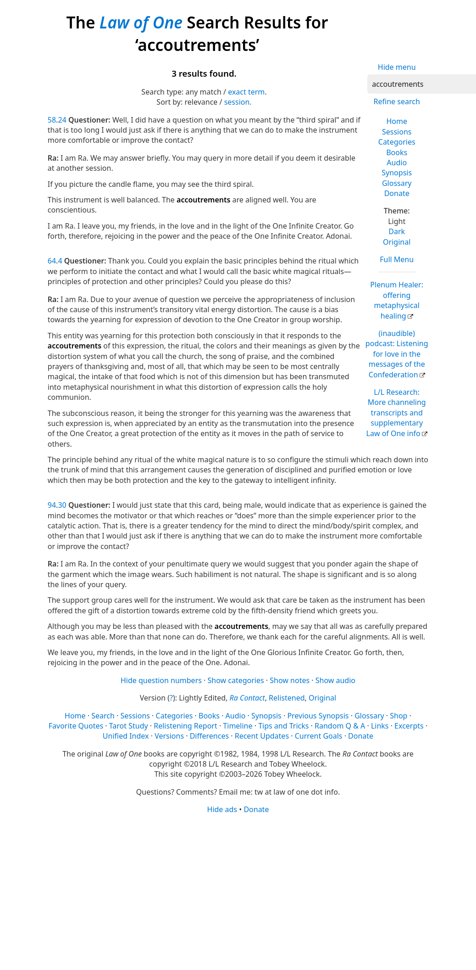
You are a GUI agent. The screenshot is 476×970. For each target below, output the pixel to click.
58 (52, 120)
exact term (246, 92)
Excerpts (409, 726)
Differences (209, 736)
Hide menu (397, 67)
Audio (397, 162)
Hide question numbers (161, 680)
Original (396, 242)
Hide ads (222, 809)
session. (238, 102)
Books (396, 152)
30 (62, 505)
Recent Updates (262, 736)
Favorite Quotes (76, 726)
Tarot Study (128, 726)
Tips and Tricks (283, 726)
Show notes (290, 680)
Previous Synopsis (318, 716)
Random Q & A (340, 726)
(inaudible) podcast (396, 354)
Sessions (397, 132)
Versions (169, 736)
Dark (396, 231)
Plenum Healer (396, 300)
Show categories (236, 680)
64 (52, 261)
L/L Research (396, 412)
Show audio (335, 680)
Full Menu (397, 259)
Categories (396, 142)
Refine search (397, 101)
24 (62, 120)
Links (380, 726)
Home (396, 121)
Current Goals (319, 736)
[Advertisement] (235, 886)
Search (103, 716)
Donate (397, 193)
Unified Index (126, 736)
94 (52, 505)
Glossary (397, 183)
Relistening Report (185, 726)
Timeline (237, 726)
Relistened (286, 698)
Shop (398, 716)
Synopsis (397, 173)
